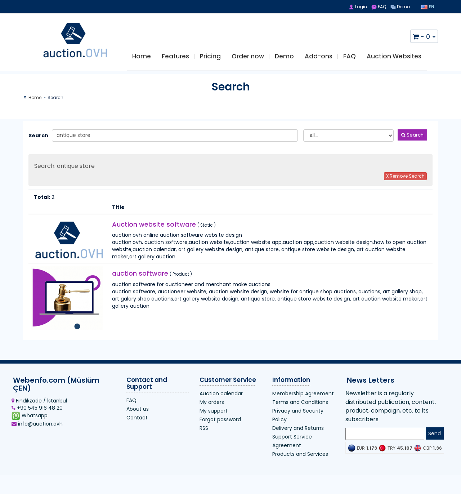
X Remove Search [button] (405, 180)
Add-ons (318, 58)
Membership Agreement (303, 397)
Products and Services (300, 458)
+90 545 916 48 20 (37, 412)
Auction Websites (394, 58)
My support (214, 414)
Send (434, 437)
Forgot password (220, 423)
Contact (137, 421)
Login (358, 7)
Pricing (210, 58)
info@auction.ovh (37, 428)
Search (37, 139)
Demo (400, 7)
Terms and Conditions (300, 406)
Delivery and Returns (298, 432)
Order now (248, 58)
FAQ (378, 7)
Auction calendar (221, 397)
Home (141, 58)
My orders (212, 406)
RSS (204, 432)
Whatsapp (30, 419)
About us (137, 413)
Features (175, 58)
